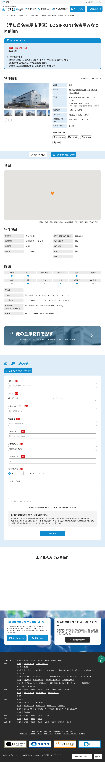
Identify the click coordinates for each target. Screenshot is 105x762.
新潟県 (19, 689)
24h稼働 (93, 280)
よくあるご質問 (101, 657)
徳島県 (19, 719)
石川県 (33, 689)
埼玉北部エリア (29, 670)
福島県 (60, 660)
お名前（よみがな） (15, 406)
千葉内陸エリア (67, 677)
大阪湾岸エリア (29, 706)
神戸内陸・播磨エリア (55, 709)
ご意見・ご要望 (14, 481)
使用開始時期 (13, 469)
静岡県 (67, 689)
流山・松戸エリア (42, 677)
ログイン (100, 2)
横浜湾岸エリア (30, 683)
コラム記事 (69, 731)
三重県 (19, 696)
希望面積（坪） (14, 456)
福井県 (40, 689)
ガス (44, 280)
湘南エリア (20, 686)
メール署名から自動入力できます (18, 371)
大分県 (46, 722)
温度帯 (93, 272)
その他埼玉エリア (23, 673)
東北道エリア (40, 670)
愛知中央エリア (41, 693)
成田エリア (78, 677)
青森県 (26, 660)
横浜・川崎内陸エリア (57, 683)
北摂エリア (61, 706)
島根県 (26, 715)
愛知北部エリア (29, 693)
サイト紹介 (23, 734)
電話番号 (11, 419)
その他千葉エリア (90, 677)
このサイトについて (35, 734)
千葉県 (19, 677)
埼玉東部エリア (77, 670)
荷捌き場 (44, 272)
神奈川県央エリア (72, 683)
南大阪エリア (51, 706)
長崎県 (33, 722)
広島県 (40, 715)
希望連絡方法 (13, 444)
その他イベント (58, 731)
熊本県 (40, 722)
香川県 (26, 719)
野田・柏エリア (55, 677)
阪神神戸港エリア (40, 709)
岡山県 (33, 715)
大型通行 (77, 280)
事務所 (11, 272)
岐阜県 (60, 689)
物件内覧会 (47, 731)
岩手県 (33, 660)
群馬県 (26, 667)
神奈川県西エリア (86, 683)
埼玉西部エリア (52, 670)
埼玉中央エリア (64, 670)
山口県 (46, 715)
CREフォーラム (37, 731)
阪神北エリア (28, 709)
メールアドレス (14, 431)
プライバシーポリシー (44, 523)
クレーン (60, 272)
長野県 (53, 689)
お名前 (10, 393)
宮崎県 (53, 722)
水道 (60, 280)
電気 (28, 280)
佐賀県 (26, 722)
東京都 (19, 680)
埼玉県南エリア (89, 670)
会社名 (10, 381)
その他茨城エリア (42, 664)
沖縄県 (69, 722)
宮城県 (40, 660)
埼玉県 (19, 670)
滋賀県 (19, 699)
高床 (76, 272)
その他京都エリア (42, 702)
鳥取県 (19, 715)
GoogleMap (74, 92)
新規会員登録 (89, 2)
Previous (5, 120)
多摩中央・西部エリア (53, 680)
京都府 (19, 702)
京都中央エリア (29, 702)
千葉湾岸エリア (29, 677)
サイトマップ (48, 734)
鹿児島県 (61, 722)
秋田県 (46, 660)
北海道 (19, 660)
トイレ (28, 272)
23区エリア (27, 680)
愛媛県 (33, 719)
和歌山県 (27, 712)
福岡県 (19, 722)
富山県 (26, 689)
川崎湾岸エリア (42, 683)
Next (10, 120)
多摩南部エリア (38, 680)
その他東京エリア (68, 680)
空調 (12, 280)
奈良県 (19, 712)
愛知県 (19, 693)
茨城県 (19, 664)
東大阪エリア (40, 706)
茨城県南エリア (29, 664)
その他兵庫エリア (71, 709)
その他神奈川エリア (33, 686)
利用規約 (58, 734)
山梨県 (46, 689)
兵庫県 (19, 709)
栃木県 (19, 667)
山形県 (53, 660)
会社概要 (82, 734)
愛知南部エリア (53, 693)
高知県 (40, 719)
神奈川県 (20, 683)
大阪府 (19, 706)
